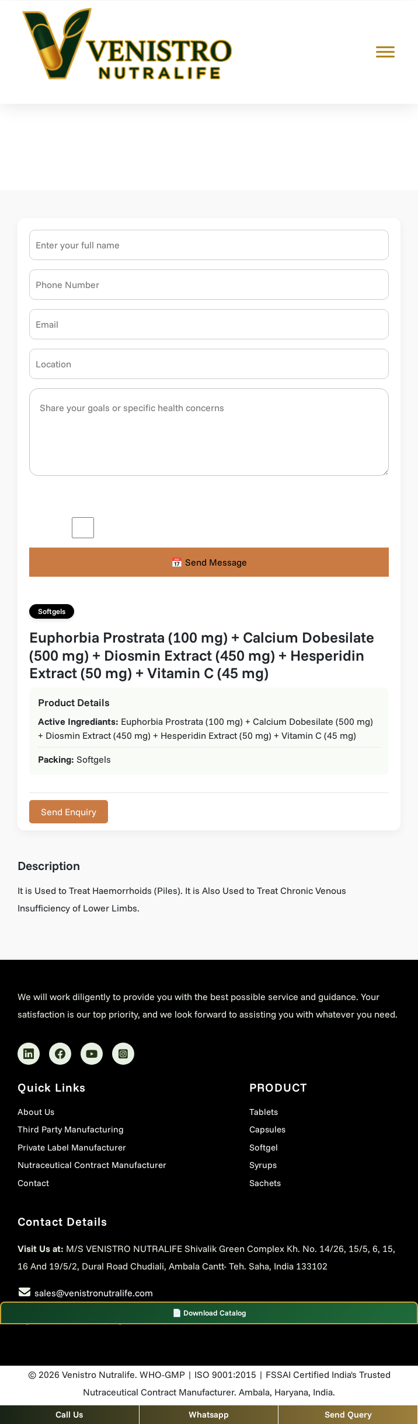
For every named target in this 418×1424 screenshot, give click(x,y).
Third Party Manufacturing (71, 1129)
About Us (36, 1111)
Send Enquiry (68, 812)
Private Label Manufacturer (72, 1147)
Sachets (265, 1182)
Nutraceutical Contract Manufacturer (92, 1164)
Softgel (263, 1147)
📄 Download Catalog (209, 1312)
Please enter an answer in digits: (96, 499)
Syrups (263, 1164)
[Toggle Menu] (385, 52)
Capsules (267, 1129)
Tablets (263, 1111)
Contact (33, 1182)
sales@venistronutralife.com (93, 1293)
